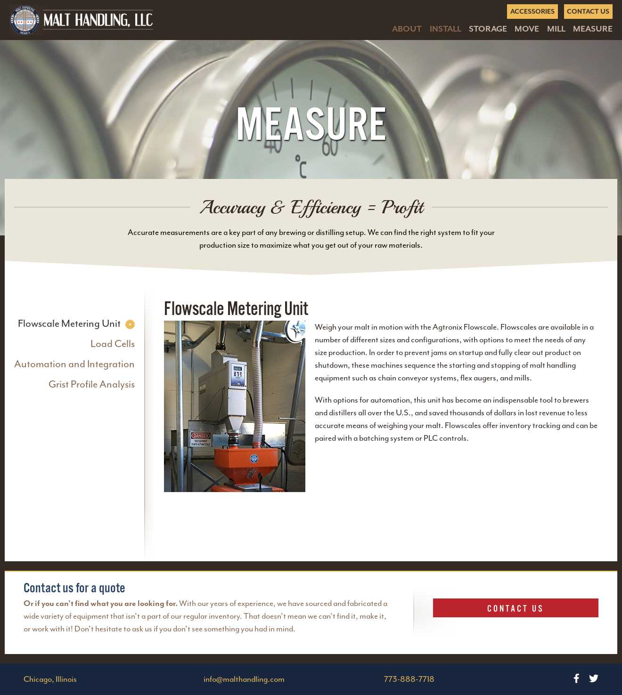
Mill (556, 29)
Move (527, 29)
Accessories (532, 12)
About (407, 29)
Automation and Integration (74, 364)
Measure (593, 29)
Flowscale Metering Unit (69, 323)
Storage (488, 29)
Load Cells (112, 344)
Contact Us (588, 12)
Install (445, 29)
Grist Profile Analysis (92, 384)
